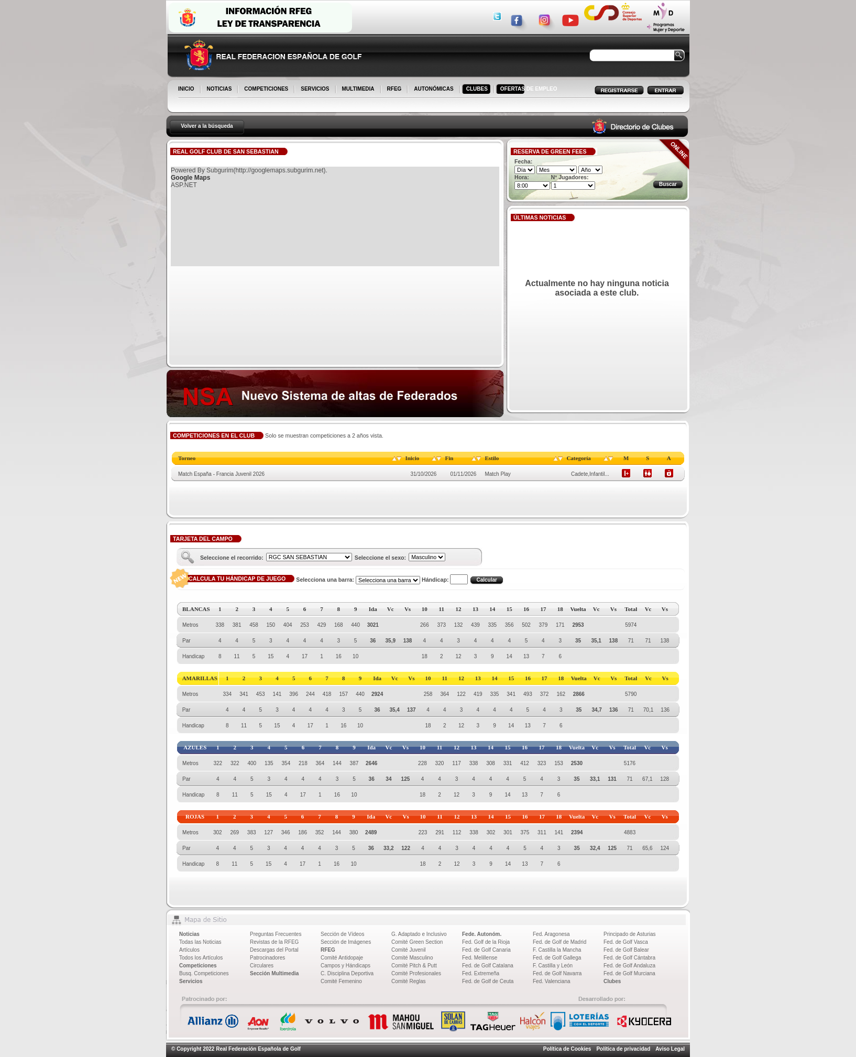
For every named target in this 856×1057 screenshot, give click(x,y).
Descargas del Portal (274, 950)
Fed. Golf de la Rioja (486, 942)
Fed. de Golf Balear (626, 950)
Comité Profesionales (416, 973)
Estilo (492, 458)
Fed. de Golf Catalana (487, 965)
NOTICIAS (220, 89)
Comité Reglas (408, 981)
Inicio (412, 458)
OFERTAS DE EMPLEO (528, 89)
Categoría (578, 458)
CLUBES (477, 89)
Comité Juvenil (408, 950)
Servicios (190, 981)
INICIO (187, 89)
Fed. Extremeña (480, 973)
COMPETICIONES (267, 89)
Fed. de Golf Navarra (557, 973)
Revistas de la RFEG (274, 942)
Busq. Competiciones (204, 973)
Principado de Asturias (629, 934)
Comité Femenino (341, 981)
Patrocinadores (267, 958)
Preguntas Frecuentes (275, 934)
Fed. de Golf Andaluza (629, 965)
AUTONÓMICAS (433, 89)
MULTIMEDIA (359, 89)
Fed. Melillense (479, 958)
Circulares (261, 965)
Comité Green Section (417, 942)
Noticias (189, 934)
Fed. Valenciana (551, 981)
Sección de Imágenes (346, 942)
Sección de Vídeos (342, 934)
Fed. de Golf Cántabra (629, 958)
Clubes (612, 981)
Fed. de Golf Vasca (625, 942)
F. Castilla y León (553, 965)
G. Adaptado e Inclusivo (419, 934)
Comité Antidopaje (342, 958)
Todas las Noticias (200, 942)
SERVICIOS (316, 89)
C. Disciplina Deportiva (347, 973)
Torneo (186, 458)
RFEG (395, 89)
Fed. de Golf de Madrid (559, 942)
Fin (449, 458)
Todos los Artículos (201, 958)
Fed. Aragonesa (551, 934)
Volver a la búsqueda (207, 126)
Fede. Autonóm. (481, 934)
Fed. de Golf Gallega (557, 958)
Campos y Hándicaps (345, 965)
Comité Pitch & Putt (414, 965)
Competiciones (198, 965)
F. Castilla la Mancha (557, 950)
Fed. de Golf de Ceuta (487, 981)
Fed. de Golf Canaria (486, 950)
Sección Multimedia (274, 973)
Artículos (189, 950)
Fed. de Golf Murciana (629, 973)
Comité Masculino (412, 958)
